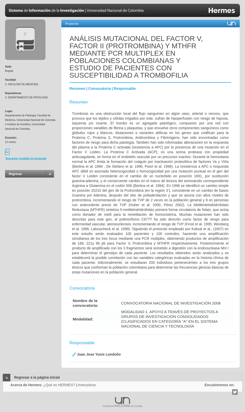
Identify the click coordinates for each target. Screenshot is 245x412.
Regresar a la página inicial (37, 377)
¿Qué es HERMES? (59, 385)
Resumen (77, 88)
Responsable (125, 88)
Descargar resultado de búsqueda (26, 158)
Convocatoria (99, 88)
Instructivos (87, 385)
